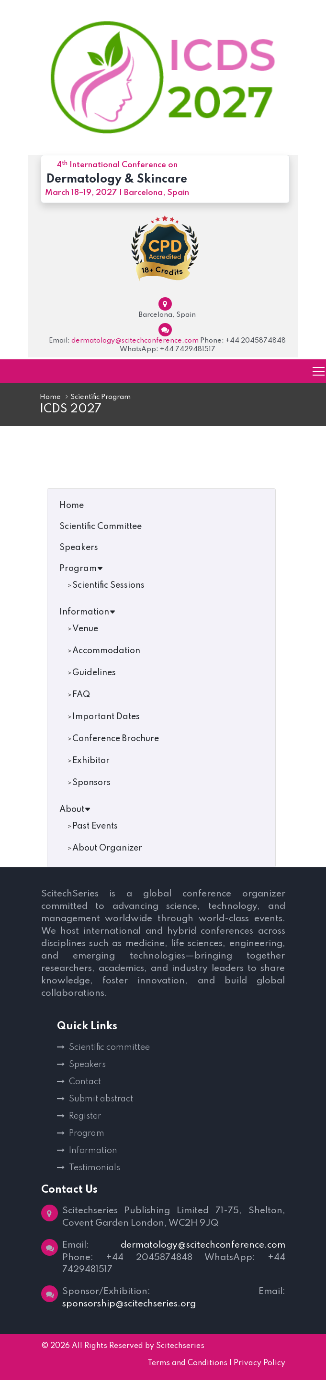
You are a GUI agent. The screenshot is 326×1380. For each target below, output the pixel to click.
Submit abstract (101, 1099)
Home (50, 397)
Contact (85, 1082)
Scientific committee (109, 1047)
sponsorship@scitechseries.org (129, 1304)
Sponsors (91, 782)
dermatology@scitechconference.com (135, 340)
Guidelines (94, 672)
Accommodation (106, 651)
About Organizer (107, 848)
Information (87, 612)
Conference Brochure (115, 738)
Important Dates (106, 716)
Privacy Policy (259, 1364)
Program (81, 568)
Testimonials (94, 1168)
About (75, 809)
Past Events (95, 826)
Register (85, 1116)
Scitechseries (180, 1346)
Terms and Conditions (187, 1364)
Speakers (78, 547)
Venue (85, 629)
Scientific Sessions (108, 585)
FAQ (81, 694)
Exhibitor (91, 760)
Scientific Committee (100, 526)
